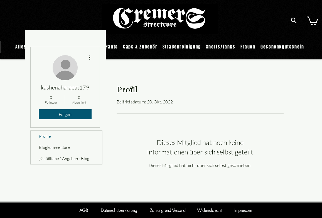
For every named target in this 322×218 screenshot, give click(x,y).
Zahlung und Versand (167, 210)
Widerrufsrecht (203, 210)
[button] (312, 20)
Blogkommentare (54, 147)
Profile (45, 136)
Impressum (243, 210)
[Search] (293, 20)
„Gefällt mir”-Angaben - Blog (64, 158)
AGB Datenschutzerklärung (108, 210)
